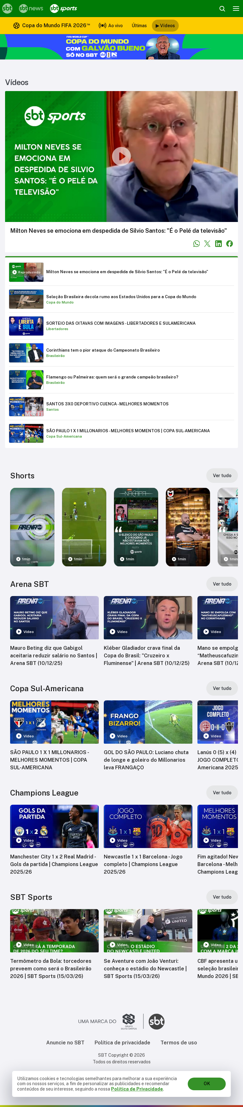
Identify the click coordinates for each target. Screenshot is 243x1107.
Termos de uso (178, 1043)
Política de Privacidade (137, 1089)
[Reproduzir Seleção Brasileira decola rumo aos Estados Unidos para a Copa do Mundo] (121, 299)
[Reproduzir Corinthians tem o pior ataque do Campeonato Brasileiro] (121, 353)
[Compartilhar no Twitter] (207, 243)
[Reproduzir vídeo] (121, 156)
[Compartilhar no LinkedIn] (218, 243)
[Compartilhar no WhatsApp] (196, 243)
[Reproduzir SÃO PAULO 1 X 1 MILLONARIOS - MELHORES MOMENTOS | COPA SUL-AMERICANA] (121, 433)
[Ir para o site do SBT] (157, 1022)
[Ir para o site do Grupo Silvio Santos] (111, 1022)
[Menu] (236, 8)
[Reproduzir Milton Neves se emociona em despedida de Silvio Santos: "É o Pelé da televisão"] (121, 272)
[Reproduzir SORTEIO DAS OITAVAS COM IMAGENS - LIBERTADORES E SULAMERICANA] (121, 326)
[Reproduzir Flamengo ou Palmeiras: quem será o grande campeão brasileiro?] (121, 380)
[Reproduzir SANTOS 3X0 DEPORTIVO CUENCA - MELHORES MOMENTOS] (121, 406)
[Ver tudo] (222, 475)
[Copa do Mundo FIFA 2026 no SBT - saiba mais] (121, 46)
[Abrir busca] (222, 8)
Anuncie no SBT (65, 1043)
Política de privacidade (122, 1043)
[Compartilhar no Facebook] (229, 243)
